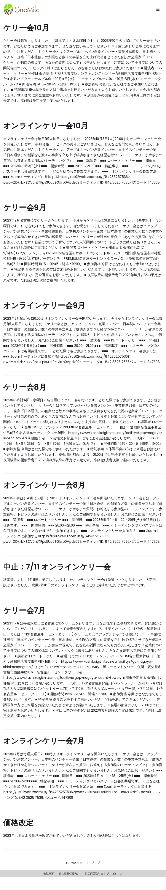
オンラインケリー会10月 (45, 126)
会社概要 (48, 886)
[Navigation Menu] (158, 9)
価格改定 (18, 835)
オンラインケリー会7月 (44, 753)
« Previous (74, 875)
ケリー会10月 (26, 27)
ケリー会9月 (24, 209)
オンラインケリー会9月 (44, 308)
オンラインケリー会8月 (44, 494)
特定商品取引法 (94, 886)
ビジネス (117, 886)
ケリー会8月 (24, 390)
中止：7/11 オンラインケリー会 (57, 577)
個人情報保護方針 (69, 886)
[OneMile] (21, 9)
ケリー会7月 (24, 621)
